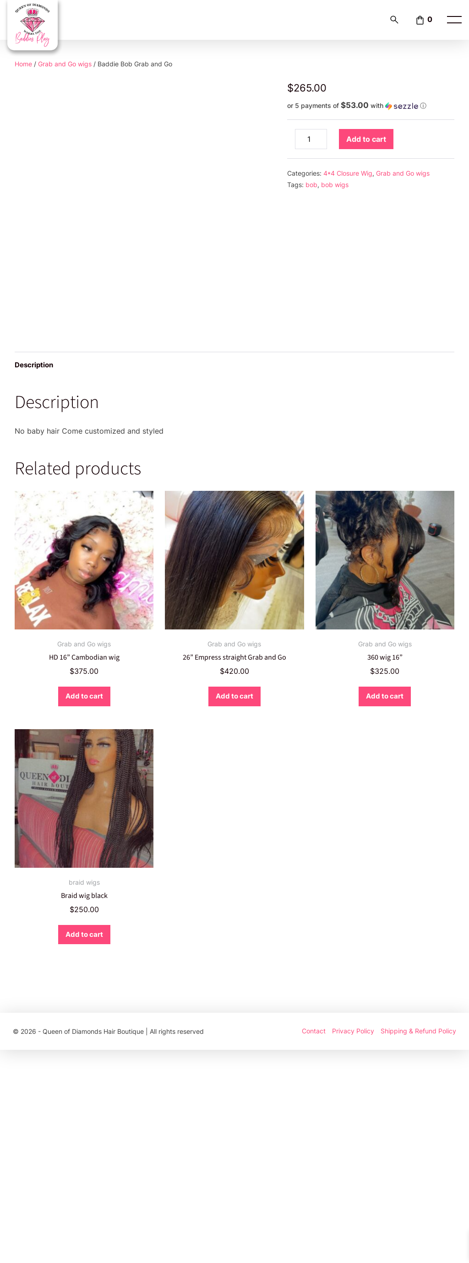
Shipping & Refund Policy (418, 1244)
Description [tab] (35, 577)
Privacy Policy (353, 1244)
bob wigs (335, 184)
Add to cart (366, 139)
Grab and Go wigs (65, 64)
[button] (370, 105)
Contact (314, 1244)
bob (311, 184)
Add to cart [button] (84, 909)
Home (23, 64)
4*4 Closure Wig (347, 173)
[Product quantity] (311, 139)
